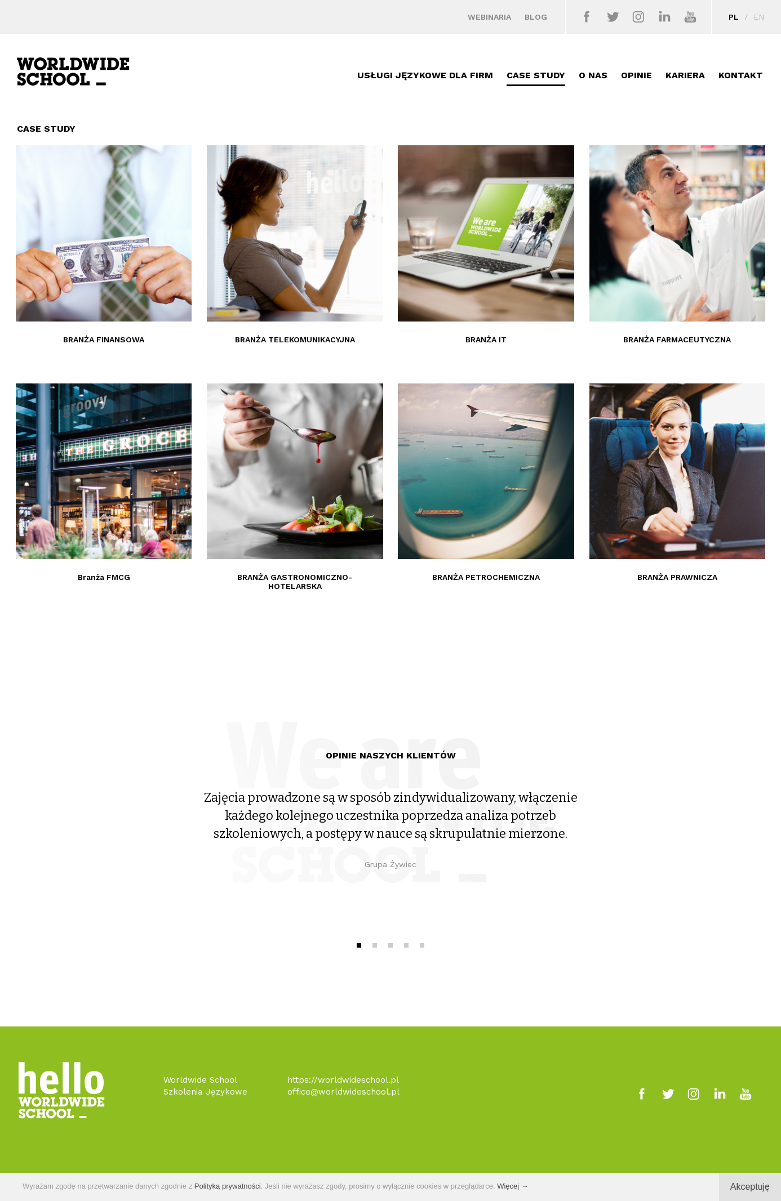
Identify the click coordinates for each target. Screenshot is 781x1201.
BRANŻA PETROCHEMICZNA (486, 577)
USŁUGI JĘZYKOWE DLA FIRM (425, 75)
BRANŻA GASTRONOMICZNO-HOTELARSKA (294, 582)
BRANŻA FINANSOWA (103, 339)
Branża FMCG (104, 577)
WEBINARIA (489, 16)
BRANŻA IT (486, 339)
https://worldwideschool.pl (343, 1080)
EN (758, 16)
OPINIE (636, 75)
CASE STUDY (536, 75)
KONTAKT (740, 75)
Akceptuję (750, 1186)
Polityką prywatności (227, 1186)
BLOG (536, 16)
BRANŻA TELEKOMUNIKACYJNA (295, 339)
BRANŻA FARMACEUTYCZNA (677, 339)
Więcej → (513, 1186)
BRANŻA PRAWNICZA (677, 577)
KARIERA (685, 75)
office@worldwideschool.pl (343, 1092)
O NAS (593, 75)
